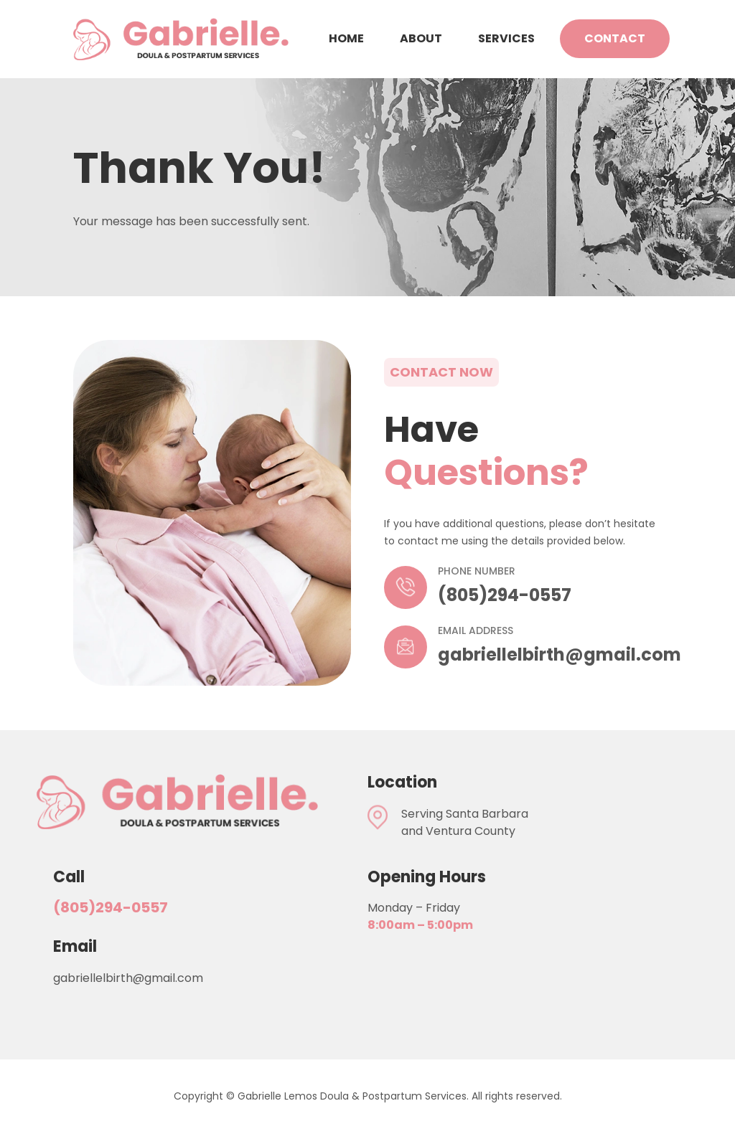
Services (506, 38)
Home (346, 38)
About (421, 38)
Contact (614, 38)
